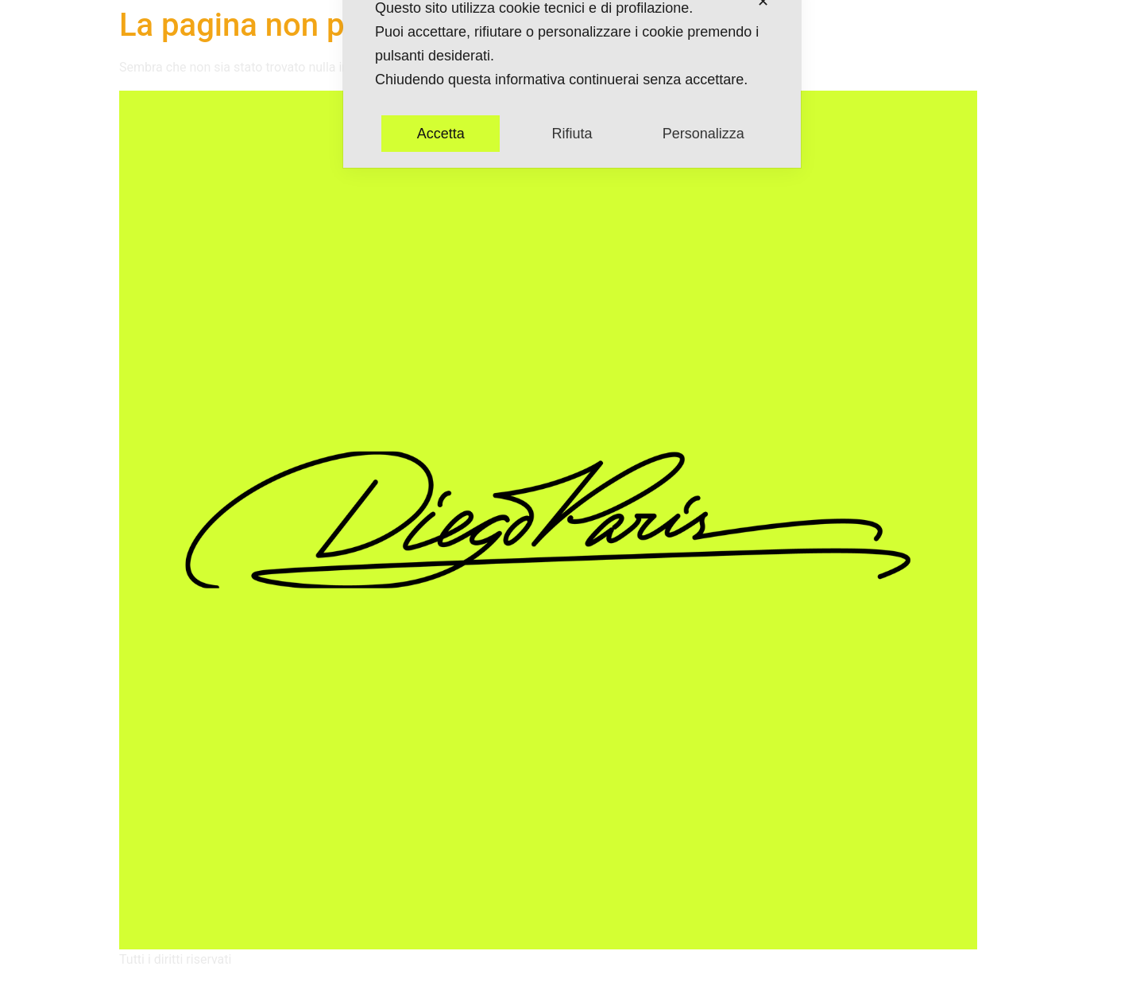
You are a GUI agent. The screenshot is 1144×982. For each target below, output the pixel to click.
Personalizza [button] (703, 87)
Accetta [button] (441, 87)
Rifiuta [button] (571, 87)
